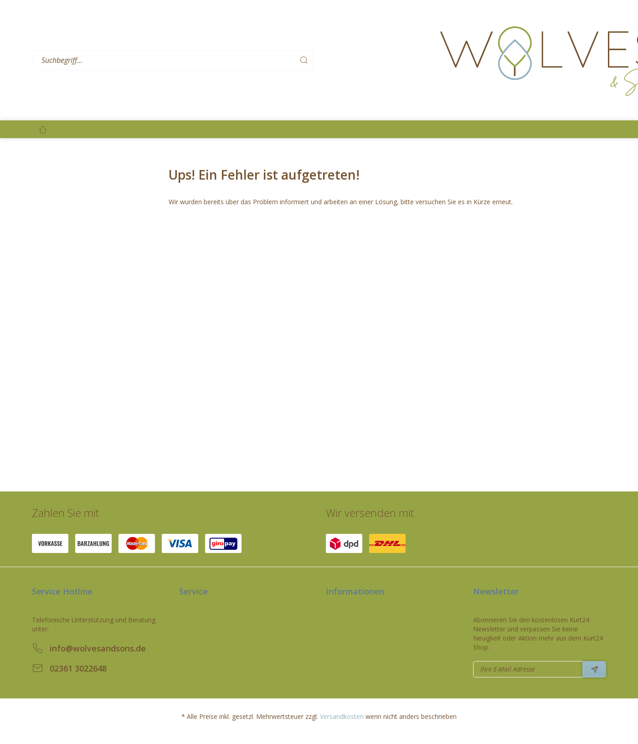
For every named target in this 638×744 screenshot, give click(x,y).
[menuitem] (233, 60)
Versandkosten (342, 716)
